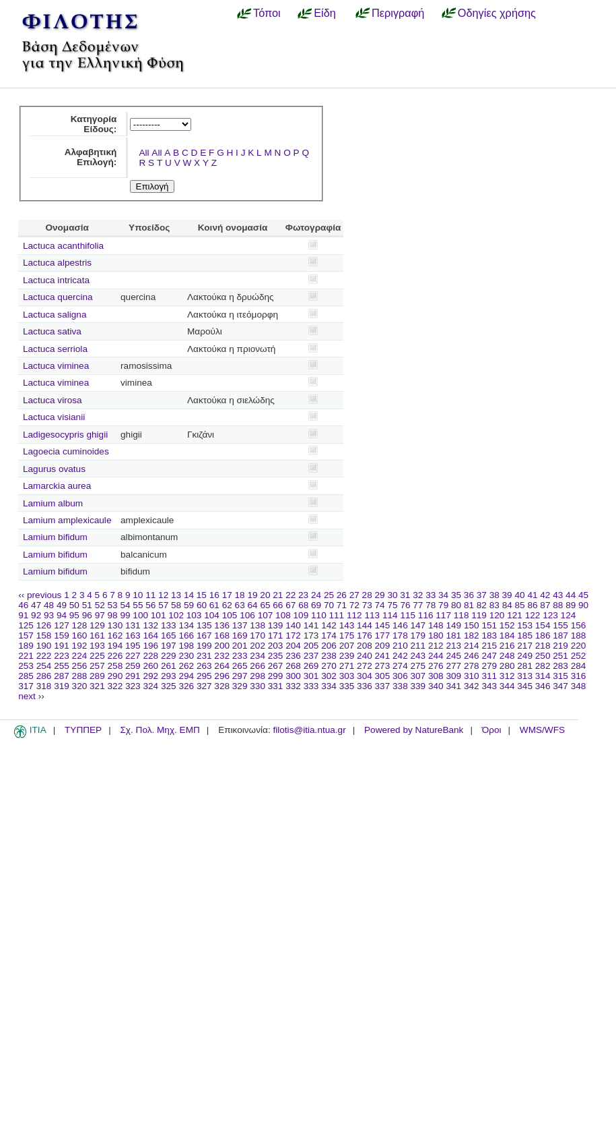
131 (133, 625)
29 (380, 595)
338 (400, 686)
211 (418, 646)
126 (44, 625)
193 (97, 646)
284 (578, 666)
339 (418, 686)
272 (364, 666)
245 (453, 656)
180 (436, 635)
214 (471, 646)
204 (293, 646)
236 (293, 656)
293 (168, 676)
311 (489, 676)
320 (80, 686)
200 (222, 646)
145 (382, 625)
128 (80, 625)
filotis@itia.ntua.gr (309, 730)
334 (329, 686)
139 (275, 625)
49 (62, 605)
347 (560, 686)
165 (168, 635)
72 (354, 605)
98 (113, 615)
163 (133, 635)
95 (74, 615)
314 (543, 676)
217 (525, 646)
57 (163, 605)
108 (283, 615)
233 (240, 656)
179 (418, 635)
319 (61, 686)
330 (257, 686)
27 (354, 595)
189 (26, 646)
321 (97, 686)
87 (545, 605)
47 (36, 605)
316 (578, 676)
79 (443, 605)
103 (194, 615)
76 (405, 605)
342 (471, 686)
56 (150, 605)
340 (436, 686)
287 (61, 676)
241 (382, 656)
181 (453, 635)
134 (186, 625)
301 (311, 676)
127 (61, 625)
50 (74, 605)
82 (482, 605)
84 (507, 605)
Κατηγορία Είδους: (94, 124)
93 (49, 615)
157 (26, 635)
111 (337, 615)
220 (578, 646)
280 (507, 666)
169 (240, 635)
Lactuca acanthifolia (63, 246)
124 (568, 615)
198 (186, 646)
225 (97, 656)
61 (214, 605)
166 (186, 635)
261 (168, 666)
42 (545, 595)
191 (61, 646)
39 (507, 595)
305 (382, 676)
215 (489, 646)
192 (80, 646)
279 (489, 666)
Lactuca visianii (54, 417)
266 (257, 666)
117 (443, 615)
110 (319, 615)
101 (158, 615)
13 (176, 595)
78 (430, 605)
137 (240, 625)
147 (418, 625)
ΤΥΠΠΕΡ (83, 730)
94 (62, 615)
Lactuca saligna (54, 314)
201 (240, 646)
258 (115, 666)
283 (560, 666)
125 (26, 625)
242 (400, 656)
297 (240, 676)
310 (471, 676)
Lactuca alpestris (57, 263)
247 (489, 656)
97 (100, 615)
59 (189, 605)
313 (525, 676)
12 (163, 595)
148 (436, 625)
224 (80, 656)
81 (469, 605)
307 (418, 676)
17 (227, 595)
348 (578, 686)
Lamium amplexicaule (67, 520)
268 (293, 666)
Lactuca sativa (52, 331)
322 (115, 686)
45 (583, 595)
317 (26, 686)
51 (87, 605)
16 (214, 595)
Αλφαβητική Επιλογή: (91, 157)
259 (133, 666)
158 (44, 635)
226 (115, 656)
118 (461, 615)
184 (507, 635)
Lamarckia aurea (57, 486)
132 (150, 625)
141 (311, 625)
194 (115, 646)
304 (364, 676)
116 (426, 615)
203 (275, 646)
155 (560, 625)
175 (347, 635)
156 (578, 625)
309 (453, 676)
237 (311, 656)
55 (138, 605)
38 (494, 595)
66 (278, 605)
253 (26, 666)
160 (80, 635)
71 (342, 605)
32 (418, 595)
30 (392, 595)
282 (543, 666)
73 (367, 605)
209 (382, 646)
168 (222, 635)
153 (525, 625)
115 (407, 615)
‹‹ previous (39, 595)
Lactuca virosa (52, 400)
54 (125, 605)
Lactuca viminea (56, 366)
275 (418, 666)
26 (342, 595)
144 (364, 625)
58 (176, 605)
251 (560, 656)
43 (558, 595)
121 (514, 615)
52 (100, 605)
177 (382, 635)
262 (186, 666)
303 (347, 676)
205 (311, 646)
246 (471, 656)
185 (525, 635)
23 (303, 595)
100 (140, 615)
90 (583, 605)
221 (26, 656)
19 (252, 595)
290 (115, 676)
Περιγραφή (398, 13)
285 (26, 676)
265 (240, 666)
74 (380, 605)
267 (275, 666)
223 (61, 656)
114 (390, 615)
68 (303, 605)
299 (275, 676)
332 (293, 686)
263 (204, 666)
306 (400, 676)
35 (456, 595)
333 (311, 686)
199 (204, 646)
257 (97, 666)
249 (525, 656)
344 (507, 686)
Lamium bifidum (55, 537)
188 (578, 635)
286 (44, 676)
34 (443, 595)
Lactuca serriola (55, 349)
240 (364, 656)
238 (329, 656)
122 (533, 615)
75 (392, 605)
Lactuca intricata (56, 280)
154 (543, 625)
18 (240, 595)
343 (489, 686)
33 (430, 595)
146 (400, 625)
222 (44, 656)
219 (560, 646)
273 (382, 666)
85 (520, 605)
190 (44, 646)
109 (301, 615)
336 (364, 686)
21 (278, 595)
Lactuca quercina (58, 297)
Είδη (325, 13)
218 (543, 646)
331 (275, 686)
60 (202, 605)
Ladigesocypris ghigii (65, 435)
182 (471, 635)
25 (329, 595)
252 (578, 656)
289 (97, 676)
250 (543, 656)
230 (186, 656)
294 (186, 676)
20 (265, 595)
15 (202, 595)
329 (240, 686)
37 (482, 595)
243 (418, 656)
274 (400, 666)
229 (168, 656)
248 (507, 656)
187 (560, 635)
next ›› (31, 696)
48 (49, 605)
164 (150, 635)
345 (525, 686)
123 (550, 615)
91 (23, 615)
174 (329, 635)
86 (532, 605)
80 (456, 605)
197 (168, 646)
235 (275, 656)
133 (168, 625)
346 (543, 686)
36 (469, 595)
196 (150, 646)
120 (497, 615)
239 (347, 656)
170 (257, 635)
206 (329, 646)
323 (133, 686)
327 (204, 686)
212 (436, 646)
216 (507, 646)
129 (97, 625)
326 (186, 686)
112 (354, 615)
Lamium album (53, 503)
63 (240, 605)
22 (290, 595)
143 (347, 625)
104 (211, 615)
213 (453, 646)
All (144, 153)
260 (150, 666)
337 (382, 686)
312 (507, 676)
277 (453, 666)
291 (133, 676)
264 (222, 666)
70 (329, 605)
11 (150, 595)
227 (133, 656)
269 (311, 666)
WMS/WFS (542, 730)
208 (364, 646)
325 (168, 686)
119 (479, 615)
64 (253, 605)
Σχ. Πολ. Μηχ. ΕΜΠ (159, 730)
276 (436, 666)
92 (36, 615)
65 (265, 605)
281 (525, 666)
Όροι (492, 730)
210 (400, 646)
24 (316, 595)
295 (204, 676)
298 (257, 676)
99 (125, 615)
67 (290, 605)
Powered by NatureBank (413, 730)
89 (571, 605)
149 (453, 625)
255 (61, 666)
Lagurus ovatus (54, 469)
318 (44, 686)
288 (80, 676)
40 (519, 595)
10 (138, 595)
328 (222, 686)
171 (275, 635)
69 (316, 605)
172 (293, 635)
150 (471, 625)
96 (87, 615)
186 (543, 635)
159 (61, 635)
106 (247, 615)
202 (257, 646)
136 (222, 625)
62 (227, 605)
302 (329, 676)
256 (80, 666)
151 (489, 625)
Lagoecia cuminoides (66, 451)
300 (293, 676)
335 (347, 686)
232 (222, 656)
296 (222, 676)
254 (44, 666)
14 (189, 595)
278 (471, 666)
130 (115, 625)
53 (113, 605)
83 (494, 605)
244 (436, 656)
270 (329, 666)
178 (400, 635)
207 (347, 646)
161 (97, 635)
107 (265, 615)
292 (150, 676)
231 (204, 656)
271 (347, 666)
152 (507, 625)
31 (405, 595)
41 (532, 595)
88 (558, 605)
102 (176, 615)
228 (150, 656)
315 (560, 676)
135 (204, 625)
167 (204, 635)
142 (329, 625)
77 (418, 605)
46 (23, 605)
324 (150, 686)
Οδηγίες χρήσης (497, 13)
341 (453, 686)
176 (364, 635)
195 (133, 646)
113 (372, 615)
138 (257, 625)
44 (571, 595)
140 (293, 625)
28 (367, 595)
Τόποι (267, 13)
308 (436, 676)
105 (230, 615)
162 (115, 635)
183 (489, 635)
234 (257, 656)
